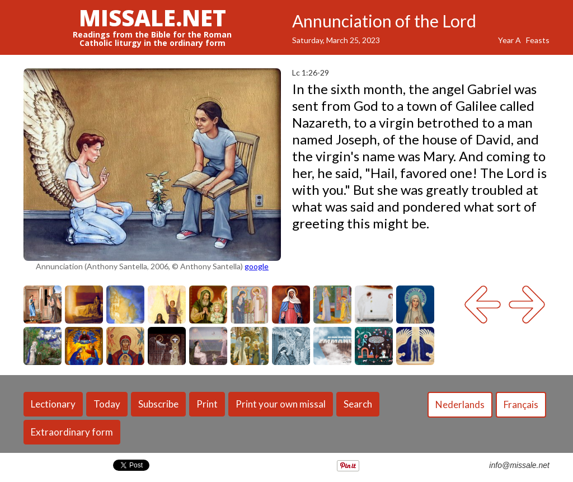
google (257, 266)
